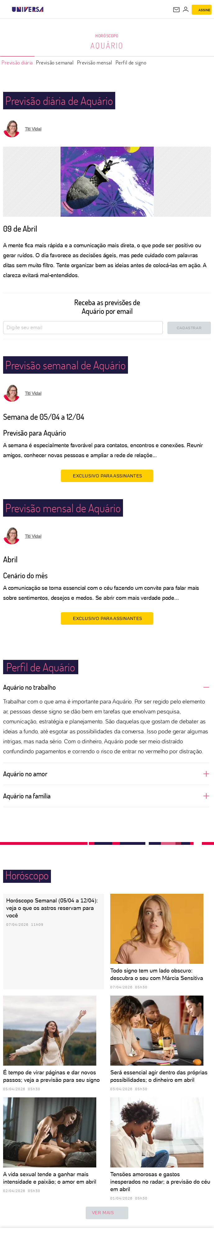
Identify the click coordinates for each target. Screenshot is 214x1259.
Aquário (107, 45)
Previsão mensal (94, 62)
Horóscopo (106, 36)
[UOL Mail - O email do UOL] (176, 9)
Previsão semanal (55, 62)
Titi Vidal (33, 128)
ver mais (107, 1213)
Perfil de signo (131, 62)
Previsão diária (17, 62)
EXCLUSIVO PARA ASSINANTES (107, 475)
